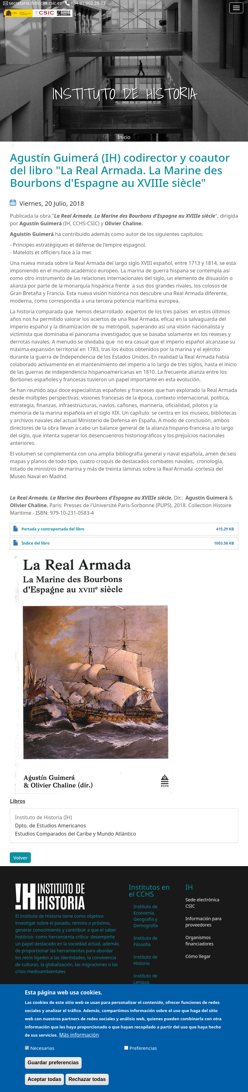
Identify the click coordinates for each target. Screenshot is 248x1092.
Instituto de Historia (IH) (43, 817)
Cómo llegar (198, 956)
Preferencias (143, 1052)
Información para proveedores (204, 922)
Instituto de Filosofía (146, 941)
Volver (20, 857)
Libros (17, 801)
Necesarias (42, 1052)
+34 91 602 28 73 (88, 3)
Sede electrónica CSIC (203, 903)
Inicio (124, 137)
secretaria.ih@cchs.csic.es (35, 3)
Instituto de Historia (146, 960)
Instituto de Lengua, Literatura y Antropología (147, 985)
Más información (79, 1039)
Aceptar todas (44, 1083)
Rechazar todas (87, 1083)
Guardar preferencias (53, 1067)
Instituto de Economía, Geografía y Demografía (146, 916)
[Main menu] (236, 8)
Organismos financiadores (200, 940)
